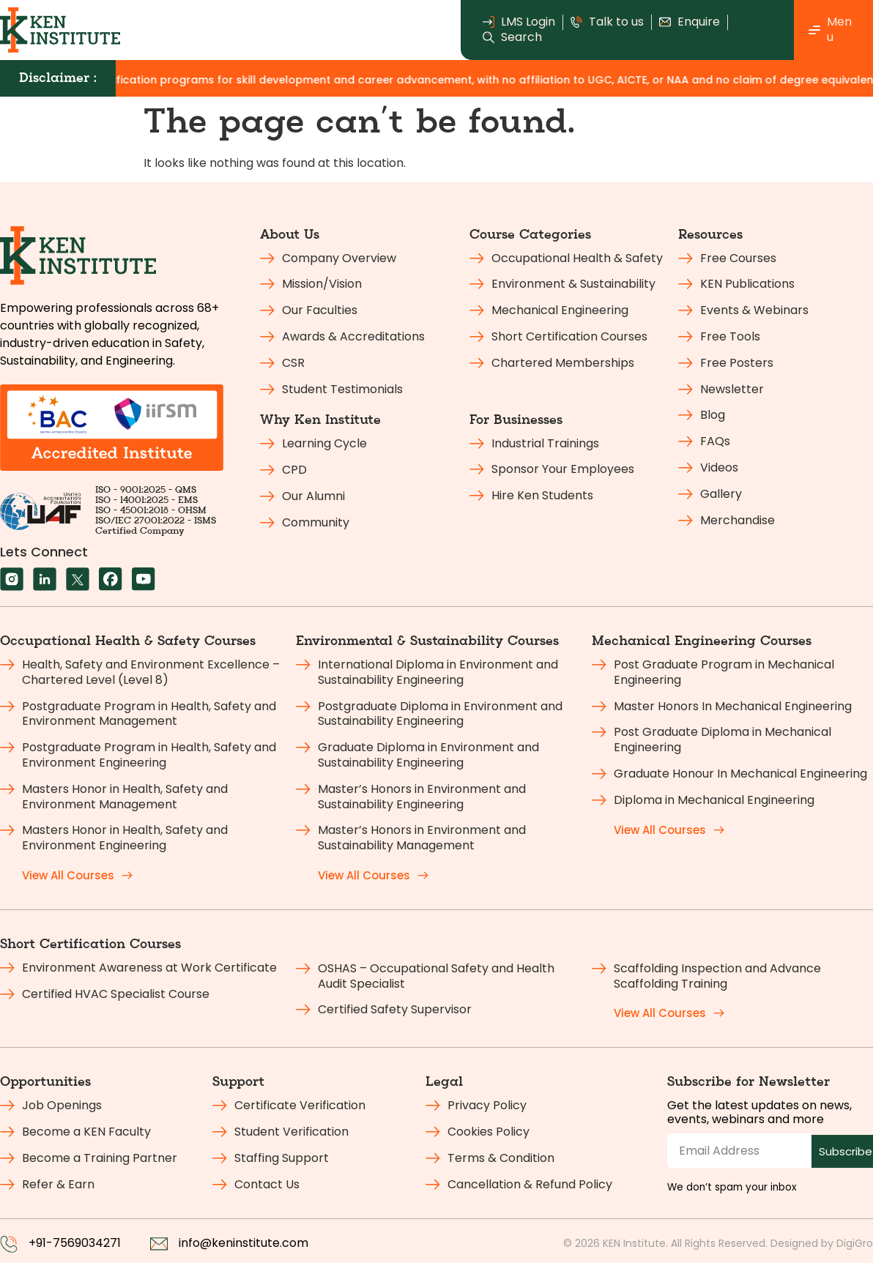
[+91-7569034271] (9, 1244)
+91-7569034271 (75, 1242)
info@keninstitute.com (243, 1242)
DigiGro (854, 1243)
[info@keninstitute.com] (159, 1244)
